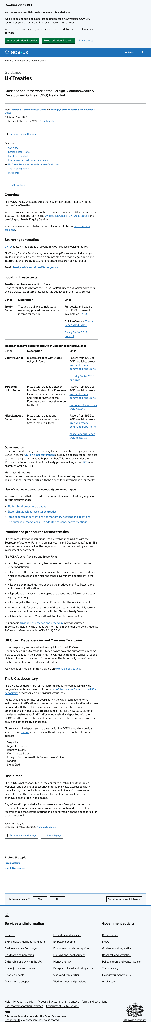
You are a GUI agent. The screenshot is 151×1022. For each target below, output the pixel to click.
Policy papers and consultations (121, 961)
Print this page (17, 184)
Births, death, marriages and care (25, 941)
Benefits (10, 935)
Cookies (30, 1001)
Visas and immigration (66, 975)
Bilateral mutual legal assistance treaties (32, 511)
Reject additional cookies (58, 40)
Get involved (109, 981)
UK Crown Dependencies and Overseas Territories (33, 164)
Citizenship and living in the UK (23, 961)
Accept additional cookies (22, 40)
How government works (116, 975)
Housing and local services (69, 955)
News (105, 941)
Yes (42, 899)
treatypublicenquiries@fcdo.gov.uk (35, 267)
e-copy (25, 732)
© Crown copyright (134, 1020)
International (21, 60)
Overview (13, 147)
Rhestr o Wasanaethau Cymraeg (24, 1006)
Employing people (64, 941)
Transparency (110, 968)
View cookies (85, 40)
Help (7, 1001)
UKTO (8, 246)
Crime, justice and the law (20, 968)
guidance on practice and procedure (42, 623)
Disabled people (14, 975)
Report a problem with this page (124, 899)
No (60, 899)
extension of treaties (67, 668)
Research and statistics (116, 955)
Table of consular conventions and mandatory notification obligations (49, 516)
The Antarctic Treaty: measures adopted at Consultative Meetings (47, 522)
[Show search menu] (141, 52)
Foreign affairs (39, 60)
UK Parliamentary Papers (39, 455)
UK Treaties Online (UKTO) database (67, 215)
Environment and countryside (71, 948)
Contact (74, 1001)
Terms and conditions (94, 1001)
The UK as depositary (18, 168)
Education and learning (67, 935)
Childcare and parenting (19, 955)
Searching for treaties (19, 151)
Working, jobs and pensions (69, 981)
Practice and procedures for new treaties (28, 160)
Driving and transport (17, 981)
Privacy (17, 1001)
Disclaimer (13, 172)
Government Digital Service (62, 1006)
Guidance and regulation (117, 948)
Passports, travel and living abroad (74, 968)
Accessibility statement (52, 1001)
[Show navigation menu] (129, 52)
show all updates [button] (46, 827)
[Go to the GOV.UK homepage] (17, 52)
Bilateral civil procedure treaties (27, 506)
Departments (110, 935)
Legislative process (15, 868)
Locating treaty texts (18, 156)
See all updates (47, 121)
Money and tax (62, 961)
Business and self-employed (21, 948)
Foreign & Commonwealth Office (28, 109)
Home (8, 60)
